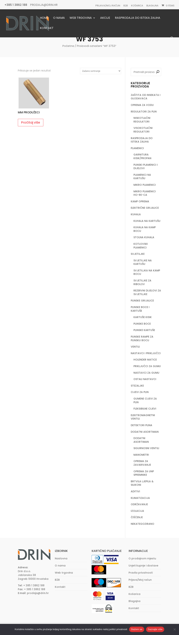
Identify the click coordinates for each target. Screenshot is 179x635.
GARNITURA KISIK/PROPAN (142, 156)
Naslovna (61, 558)
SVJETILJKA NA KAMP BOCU (146, 272)
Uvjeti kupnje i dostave (143, 565)
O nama (59, 18)
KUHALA (136, 214)
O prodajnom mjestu (142, 558)
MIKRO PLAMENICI (144, 185)
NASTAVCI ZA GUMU (146, 373)
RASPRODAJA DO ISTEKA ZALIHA (142, 140)
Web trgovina (81, 18)
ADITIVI (135, 491)
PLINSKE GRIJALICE (142, 300)
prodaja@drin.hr (38, 593)
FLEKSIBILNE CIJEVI (144, 408)
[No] (174, 629)
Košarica (137, 5)
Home (44, 18)
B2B (125, 5)
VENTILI (135, 346)
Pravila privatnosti (141, 572)
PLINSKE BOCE (142, 324)
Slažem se (136, 629)
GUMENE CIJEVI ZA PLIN (145, 400)
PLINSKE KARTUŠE (144, 330)
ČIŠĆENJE (137, 517)
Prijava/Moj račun (107, 5)
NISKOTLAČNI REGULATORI (141, 119)
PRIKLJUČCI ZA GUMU (147, 366)
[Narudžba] (100, 71)
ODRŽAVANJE (139, 504)
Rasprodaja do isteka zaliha (137, 18)
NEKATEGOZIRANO (142, 524)
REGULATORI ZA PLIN (144, 111)
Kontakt (47, 28)
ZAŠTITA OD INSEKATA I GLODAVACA (145, 96)
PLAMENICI (137, 148)
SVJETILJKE (138, 254)
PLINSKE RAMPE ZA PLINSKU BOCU (142, 338)
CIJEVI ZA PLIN (140, 392)
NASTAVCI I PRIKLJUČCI (146, 353)
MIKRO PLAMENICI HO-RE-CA (144, 193)
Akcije (105, 18)
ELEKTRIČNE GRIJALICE (145, 208)
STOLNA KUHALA (143, 237)
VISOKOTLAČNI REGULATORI (143, 129)
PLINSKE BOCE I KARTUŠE (140, 309)
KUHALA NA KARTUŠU (146, 221)
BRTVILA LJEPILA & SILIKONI (142, 483)
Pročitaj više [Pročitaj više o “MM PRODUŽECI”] (30, 122)
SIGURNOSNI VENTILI (146, 448)
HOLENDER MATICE (145, 359)
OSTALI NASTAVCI (144, 379)
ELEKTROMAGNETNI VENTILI (143, 417)
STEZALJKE (137, 385)
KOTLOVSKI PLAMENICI (140, 245)
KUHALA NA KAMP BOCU (144, 229)
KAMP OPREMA (140, 201)
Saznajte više (155, 629)
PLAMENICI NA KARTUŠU (142, 176)
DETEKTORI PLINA (141, 425)
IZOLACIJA (137, 511)
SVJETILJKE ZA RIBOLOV (142, 282)
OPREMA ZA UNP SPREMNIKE (143, 473)
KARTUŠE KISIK (142, 317)
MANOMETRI (141, 455)
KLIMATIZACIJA (140, 498)
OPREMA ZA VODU (142, 105)
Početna (68, 46)
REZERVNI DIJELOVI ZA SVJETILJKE (147, 292)
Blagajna (152, 5)
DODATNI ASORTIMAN (145, 432)
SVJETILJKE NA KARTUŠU (142, 262)
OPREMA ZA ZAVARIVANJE (142, 463)
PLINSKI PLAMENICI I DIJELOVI (145, 166)
